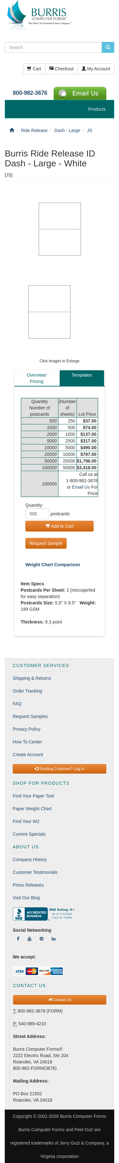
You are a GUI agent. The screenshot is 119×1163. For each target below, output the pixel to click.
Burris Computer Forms (83, 1116)
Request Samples (30, 716)
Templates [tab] (82, 375)
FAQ (17, 703)
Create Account (28, 754)
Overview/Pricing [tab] (36, 378)
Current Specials (29, 834)
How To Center (27, 741)
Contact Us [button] (60, 1000)
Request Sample (46, 543)
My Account (96, 68)
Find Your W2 (26, 821)
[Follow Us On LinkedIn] (54, 938)
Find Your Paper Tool (33, 795)
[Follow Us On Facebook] (18, 938)
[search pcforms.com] (108, 47)
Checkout (61, 68)
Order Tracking (27, 690)
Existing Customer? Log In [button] (59, 769)
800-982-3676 (30, 93)
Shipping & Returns (32, 678)
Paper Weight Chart (32, 808)
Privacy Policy (26, 729)
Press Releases (28, 885)
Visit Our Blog (26, 897)
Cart (34, 68)
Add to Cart (60, 526)
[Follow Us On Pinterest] (42, 938)
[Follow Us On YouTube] (29, 938)
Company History (30, 859)
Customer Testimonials (35, 872)
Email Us (81, 487)
